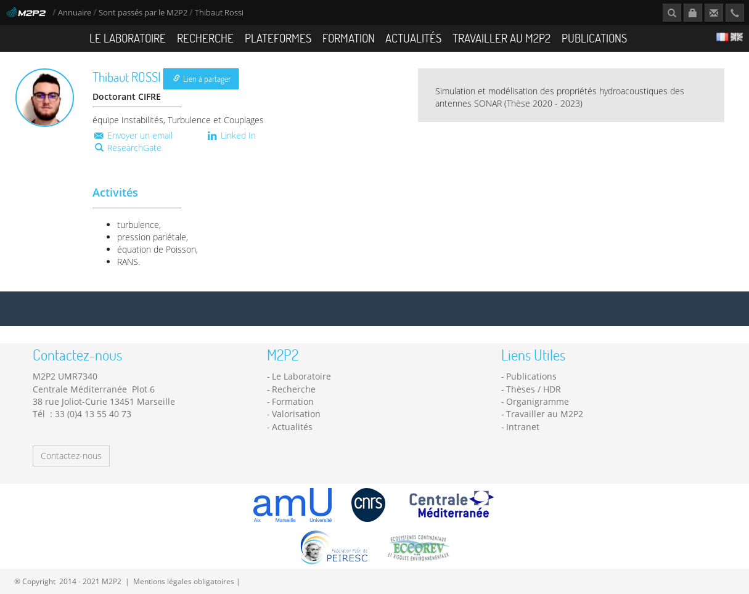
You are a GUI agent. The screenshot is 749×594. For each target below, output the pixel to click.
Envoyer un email (132, 135)
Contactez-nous (71, 456)
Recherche (205, 38)
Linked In (231, 135)
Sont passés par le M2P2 (143, 12)
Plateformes (278, 38)
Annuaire (75, 12)
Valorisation (296, 414)
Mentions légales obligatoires (183, 581)
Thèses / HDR (533, 389)
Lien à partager (202, 78)
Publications (594, 38)
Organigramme (537, 401)
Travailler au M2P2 (501, 38)
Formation (348, 38)
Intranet (522, 427)
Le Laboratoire (127, 38)
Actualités (413, 38)
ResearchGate (128, 147)
